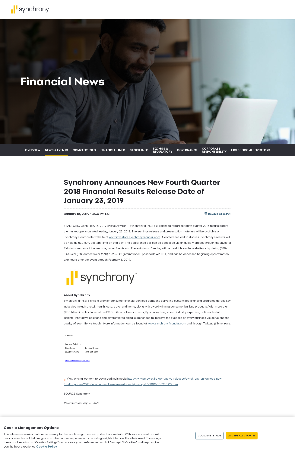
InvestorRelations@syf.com (77, 360)
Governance (187, 150)
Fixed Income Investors (250, 150)
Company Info (84, 150)
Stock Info (139, 150)
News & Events (56, 150)
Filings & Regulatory (162, 150)
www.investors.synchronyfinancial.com (134, 237)
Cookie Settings (209, 435)
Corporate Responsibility (214, 150)
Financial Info (112, 150)
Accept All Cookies (241, 435)
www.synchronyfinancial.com (167, 323)
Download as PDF (217, 213)
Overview (32, 150)
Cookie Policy (46, 446)
